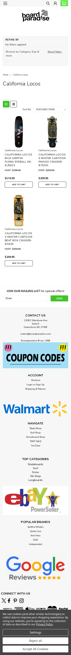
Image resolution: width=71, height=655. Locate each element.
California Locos (20, 74)
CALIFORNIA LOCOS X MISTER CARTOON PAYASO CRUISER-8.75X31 (52, 160)
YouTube (35, 445)
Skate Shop (35, 428)
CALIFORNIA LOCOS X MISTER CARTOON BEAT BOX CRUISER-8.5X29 (18, 239)
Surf (35, 468)
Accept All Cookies (35, 649)
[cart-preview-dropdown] (63, 3)
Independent (35, 544)
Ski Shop (35, 476)
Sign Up (40, 384)
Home (5, 74)
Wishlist (35, 380)
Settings (35, 632)
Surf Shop (35, 432)
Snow (35, 472)
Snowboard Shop (35, 436)
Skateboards (35, 464)
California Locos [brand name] (14, 150)
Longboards (35, 480)
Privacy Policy (44, 624)
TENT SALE (35, 441)
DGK (35, 539)
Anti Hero (35, 535)
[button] (35, 53)
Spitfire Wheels (35, 526)
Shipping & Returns (35, 388)
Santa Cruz (35, 531)
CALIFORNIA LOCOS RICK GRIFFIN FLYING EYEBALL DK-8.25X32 (18, 160)
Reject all (35, 641)
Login (30, 384)
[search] (47, 4)
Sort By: (27, 109)
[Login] (55, 4)
